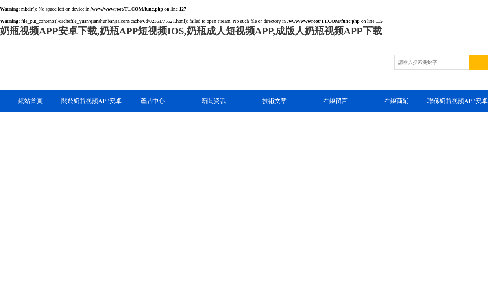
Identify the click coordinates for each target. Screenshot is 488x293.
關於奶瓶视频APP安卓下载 (91, 105)
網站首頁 (30, 101)
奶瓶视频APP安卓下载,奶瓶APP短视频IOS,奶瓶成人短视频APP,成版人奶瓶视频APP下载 (191, 31)
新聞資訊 (213, 101)
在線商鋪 (396, 101)
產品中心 (152, 101)
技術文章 (274, 101)
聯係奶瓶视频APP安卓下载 (457, 105)
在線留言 (335, 101)
